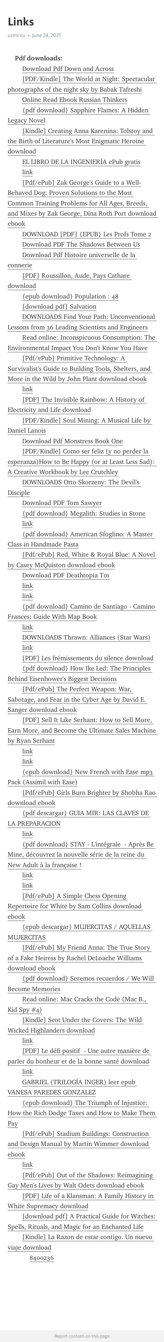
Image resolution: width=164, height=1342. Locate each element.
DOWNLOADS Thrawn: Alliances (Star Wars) (86, 637)
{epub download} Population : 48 (70, 296)
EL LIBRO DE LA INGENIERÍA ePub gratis (81, 162)
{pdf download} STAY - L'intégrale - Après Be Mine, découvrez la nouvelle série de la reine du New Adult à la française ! (82, 854)
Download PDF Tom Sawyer (62, 503)
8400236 (41, 1258)
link (27, 172)
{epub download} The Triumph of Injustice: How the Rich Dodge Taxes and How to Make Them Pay (82, 1113)
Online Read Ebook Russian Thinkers (74, 100)
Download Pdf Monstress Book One (72, 441)
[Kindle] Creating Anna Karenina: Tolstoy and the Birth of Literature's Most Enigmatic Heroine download (81, 141)
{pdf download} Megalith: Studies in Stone (83, 513)
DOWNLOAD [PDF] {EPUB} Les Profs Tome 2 (86, 234)
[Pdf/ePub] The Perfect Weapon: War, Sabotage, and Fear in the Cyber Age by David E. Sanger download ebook (78, 699)
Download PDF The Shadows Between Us (81, 244)
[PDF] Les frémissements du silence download (87, 658)
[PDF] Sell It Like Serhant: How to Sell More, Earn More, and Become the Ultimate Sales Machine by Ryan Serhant (83, 730)
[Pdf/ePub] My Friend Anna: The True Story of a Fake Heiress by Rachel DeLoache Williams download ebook (80, 958)
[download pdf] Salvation (59, 307)
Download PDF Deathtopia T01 (66, 575)
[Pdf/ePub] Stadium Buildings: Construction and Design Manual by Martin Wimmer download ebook (79, 1144)
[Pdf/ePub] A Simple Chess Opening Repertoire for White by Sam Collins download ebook (75, 906)
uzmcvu (16, 35)
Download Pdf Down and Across (68, 69)
